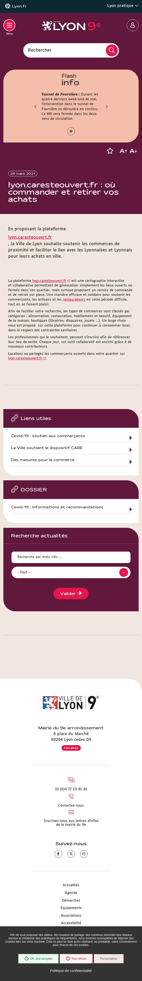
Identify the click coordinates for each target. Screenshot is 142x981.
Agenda (71, 893)
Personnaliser (108, 958)
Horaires (71, 747)
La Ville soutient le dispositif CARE (47, 448)
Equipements (71, 908)
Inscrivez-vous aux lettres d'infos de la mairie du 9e (71, 822)
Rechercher (39, 50)
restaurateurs (74, 299)
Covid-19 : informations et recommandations (57, 507)
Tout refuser (76, 958)
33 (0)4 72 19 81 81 (71, 789)
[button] (35, 106)
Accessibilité (71, 923)
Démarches (71, 900)
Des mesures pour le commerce (42, 460)
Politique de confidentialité (71, 971)
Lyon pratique (123, 6)
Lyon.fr (19, 6)
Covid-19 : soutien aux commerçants (48, 436)
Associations (71, 915)
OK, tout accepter (38, 958)
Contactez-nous (71, 805)
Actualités (71, 885)
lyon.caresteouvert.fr (30, 237)
